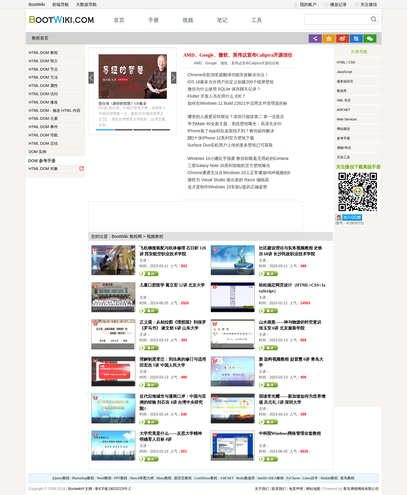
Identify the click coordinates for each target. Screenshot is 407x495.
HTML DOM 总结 (43, 143)
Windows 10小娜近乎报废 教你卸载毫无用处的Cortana (238, 158)
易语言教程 (183, 478)
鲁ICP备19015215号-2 (113, 489)
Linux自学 (310, 478)
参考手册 (343, 138)
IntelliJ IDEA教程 (270, 478)
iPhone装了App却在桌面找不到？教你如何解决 (231, 130)
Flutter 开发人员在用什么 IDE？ (217, 96)
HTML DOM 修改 (43, 102)
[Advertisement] (196, 215)
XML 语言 (344, 100)
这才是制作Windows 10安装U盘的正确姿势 (227, 186)
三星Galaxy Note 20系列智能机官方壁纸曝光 (229, 165)
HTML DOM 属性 (43, 85)
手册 (153, 20)
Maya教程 (164, 478)
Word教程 (104, 478)
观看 (149, 273)
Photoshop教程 (83, 478)
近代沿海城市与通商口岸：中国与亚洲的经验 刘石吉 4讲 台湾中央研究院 (173, 402)
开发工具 (343, 157)
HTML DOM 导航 (43, 135)
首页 (119, 20)
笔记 (222, 20)
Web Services (347, 119)
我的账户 (305, 4)
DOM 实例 (38, 151)
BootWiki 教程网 (127, 236)
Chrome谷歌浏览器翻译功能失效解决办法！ (228, 74)
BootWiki (37, 4)
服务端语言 (345, 81)
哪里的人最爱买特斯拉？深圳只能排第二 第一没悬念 (236, 116)
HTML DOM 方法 (43, 77)
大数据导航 (86, 4)
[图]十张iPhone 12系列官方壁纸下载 (221, 138)
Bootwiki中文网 (80, 489)
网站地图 (313, 489)
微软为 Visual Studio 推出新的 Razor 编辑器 (228, 179)
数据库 (342, 91)
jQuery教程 (61, 478)
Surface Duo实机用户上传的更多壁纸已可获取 (230, 145)
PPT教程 (120, 478)
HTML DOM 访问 (43, 94)
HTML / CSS (346, 62)
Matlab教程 (329, 478)
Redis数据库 (245, 478)
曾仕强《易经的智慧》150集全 (123, 103)
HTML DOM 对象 (56, 168)
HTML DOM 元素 (43, 118)
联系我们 (279, 489)
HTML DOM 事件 (43, 127)
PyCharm (293, 478)
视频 (188, 20)
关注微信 (365, 4)
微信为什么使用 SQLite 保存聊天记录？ (224, 89)
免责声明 (296, 489)
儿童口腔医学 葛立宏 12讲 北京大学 (172, 285)
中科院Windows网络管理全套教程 (290, 433)
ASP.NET (344, 110)
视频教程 (155, 236)
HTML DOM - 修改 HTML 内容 (55, 110)
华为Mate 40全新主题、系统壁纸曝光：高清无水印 (235, 123)
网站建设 (343, 128)
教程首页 (40, 38)
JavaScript (344, 72)
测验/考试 (344, 147)
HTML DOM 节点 (43, 69)
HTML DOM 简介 (43, 61)
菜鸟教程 (347, 478)
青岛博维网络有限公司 (361, 489)
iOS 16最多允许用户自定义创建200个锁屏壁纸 (231, 81)
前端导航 (60, 4)
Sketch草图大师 (142, 478)
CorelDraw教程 (205, 478)
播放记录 (335, 4)
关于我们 (262, 489)
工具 (256, 20)
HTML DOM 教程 (43, 52)
